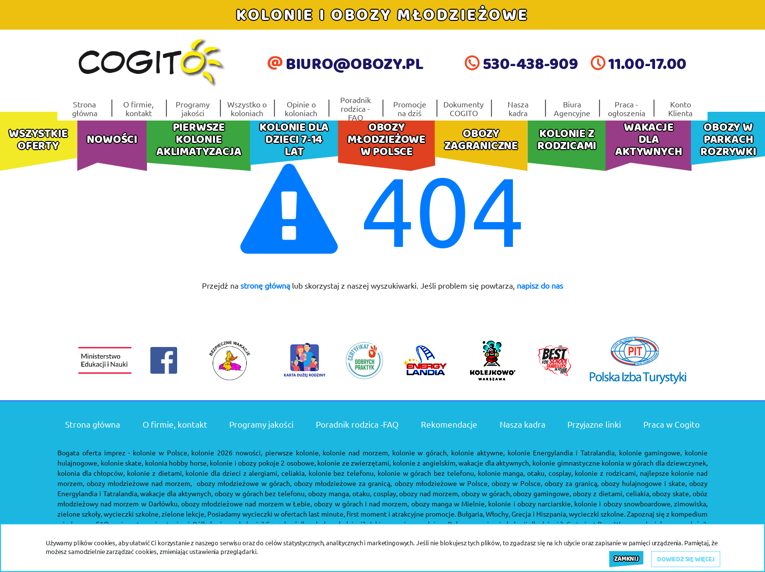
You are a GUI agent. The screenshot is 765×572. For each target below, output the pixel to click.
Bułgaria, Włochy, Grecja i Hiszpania (511, 513)
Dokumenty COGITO (463, 108)
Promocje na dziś (409, 108)
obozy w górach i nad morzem (360, 503)
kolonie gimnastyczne (566, 462)
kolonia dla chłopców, (91, 472)
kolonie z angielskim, (425, 462)
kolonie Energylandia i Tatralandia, (562, 452)
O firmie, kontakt (138, 108)
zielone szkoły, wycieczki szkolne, (108, 513)
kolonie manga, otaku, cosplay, (525, 472)
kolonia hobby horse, (176, 462)
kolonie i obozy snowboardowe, (623, 503)
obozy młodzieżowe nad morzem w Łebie (245, 503)
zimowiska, (691, 503)
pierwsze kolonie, (292, 452)
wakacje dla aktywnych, (494, 462)
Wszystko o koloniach (247, 108)
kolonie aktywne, (478, 452)
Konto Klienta (680, 108)
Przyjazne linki (594, 424)
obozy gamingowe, (542, 493)
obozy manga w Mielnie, (449, 503)
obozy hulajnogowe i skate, (644, 483)
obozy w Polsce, (517, 483)
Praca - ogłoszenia (626, 108)
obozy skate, (671, 493)
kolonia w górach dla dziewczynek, (654, 462)
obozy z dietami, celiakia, (611, 493)
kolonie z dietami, (155, 472)
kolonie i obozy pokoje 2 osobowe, (263, 462)
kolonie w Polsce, (161, 452)
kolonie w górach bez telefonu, (426, 472)
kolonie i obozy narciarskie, (530, 503)
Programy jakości (193, 108)
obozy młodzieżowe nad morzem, (139, 483)
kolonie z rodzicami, (606, 472)
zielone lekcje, (184, 513)
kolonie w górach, (420, 452)
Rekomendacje (449, 424)
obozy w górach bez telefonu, (260, 493)
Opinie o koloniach (301, 108)
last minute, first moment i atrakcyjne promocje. (382, 513)
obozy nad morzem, (429, 493)
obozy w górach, (486, 493)
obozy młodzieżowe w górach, (244, 483)
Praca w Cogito (671, 424)
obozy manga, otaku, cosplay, (352, 493)
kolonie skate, (122, 462)
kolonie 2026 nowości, (226, 452)
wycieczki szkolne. (597, 513)
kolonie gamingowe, (650, 452)
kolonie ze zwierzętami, (354, 462)
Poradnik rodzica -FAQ (355, 108)
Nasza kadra (518, 108)
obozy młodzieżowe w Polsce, (442, 483)
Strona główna (84, 108)
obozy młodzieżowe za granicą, (343, 483)
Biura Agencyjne (572, 108)
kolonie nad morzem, (356, 452)
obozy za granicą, (572, 483)
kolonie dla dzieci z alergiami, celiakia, (245, 472)
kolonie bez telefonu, (342, 472)
